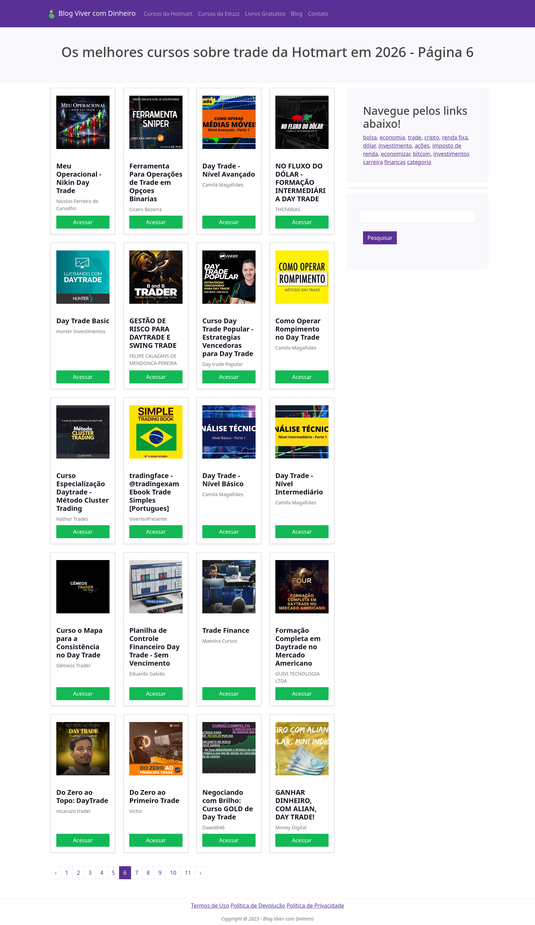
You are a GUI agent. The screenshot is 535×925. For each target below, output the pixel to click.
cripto (431, 137)
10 (173, 872)
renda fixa (455, 137)
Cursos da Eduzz (219, 13)
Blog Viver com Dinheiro (91, 14)
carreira (373, 162)
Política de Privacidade (315, 905)
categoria (419, 162)
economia (392, 137)
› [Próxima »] (200, 872)
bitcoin (422, 154)
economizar (395, 154)
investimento (395, 145)
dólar (369, 145)
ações (422, 145)
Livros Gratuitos (265, 13)
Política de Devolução (258, 905)
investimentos (451, 154)
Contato (318, 13)
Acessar (83, 222)
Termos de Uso (210, 905)
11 (188, 872)
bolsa (370, 137)
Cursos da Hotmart (168, 13)
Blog (297, 13)
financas (395, 162)
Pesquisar (379, 238)
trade (414, 137)
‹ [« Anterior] (56, 872)
